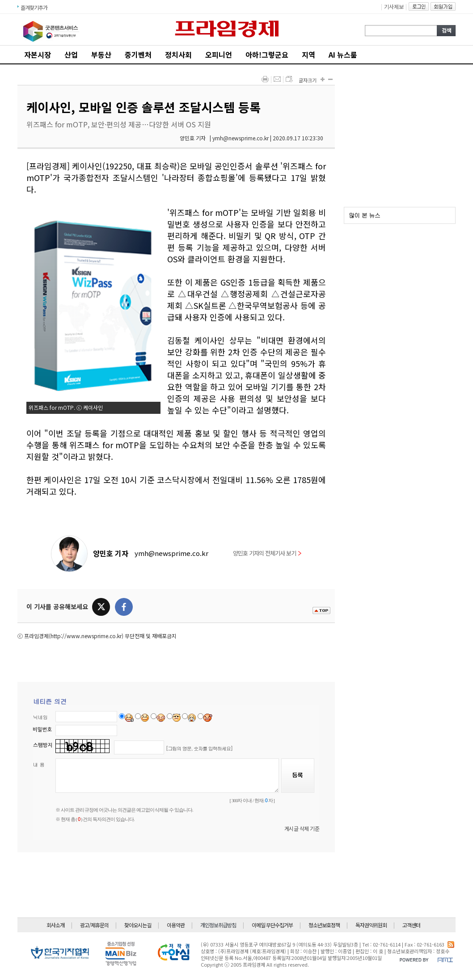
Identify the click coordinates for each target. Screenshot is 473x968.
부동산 (101, 54)
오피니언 (218, 54)
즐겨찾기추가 (34, 7)
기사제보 (394, 6)
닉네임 (40, 717)
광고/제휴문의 (94, 925)
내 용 (39, 764)
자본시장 (37, 54)
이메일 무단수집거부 (272, 925)
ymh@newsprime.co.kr (171, 553)
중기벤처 (138, 54)
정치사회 (178, 54)
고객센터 (411, 925)
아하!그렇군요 (266, 54)
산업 (71, 54)
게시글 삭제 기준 (302, 828)
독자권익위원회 (371, 925)
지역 (308, 54)
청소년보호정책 (324, 925)
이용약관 (176, 925)
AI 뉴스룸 (343, 54)
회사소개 (55, 925)
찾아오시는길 (137, 925)
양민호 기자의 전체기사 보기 (267, 553)
